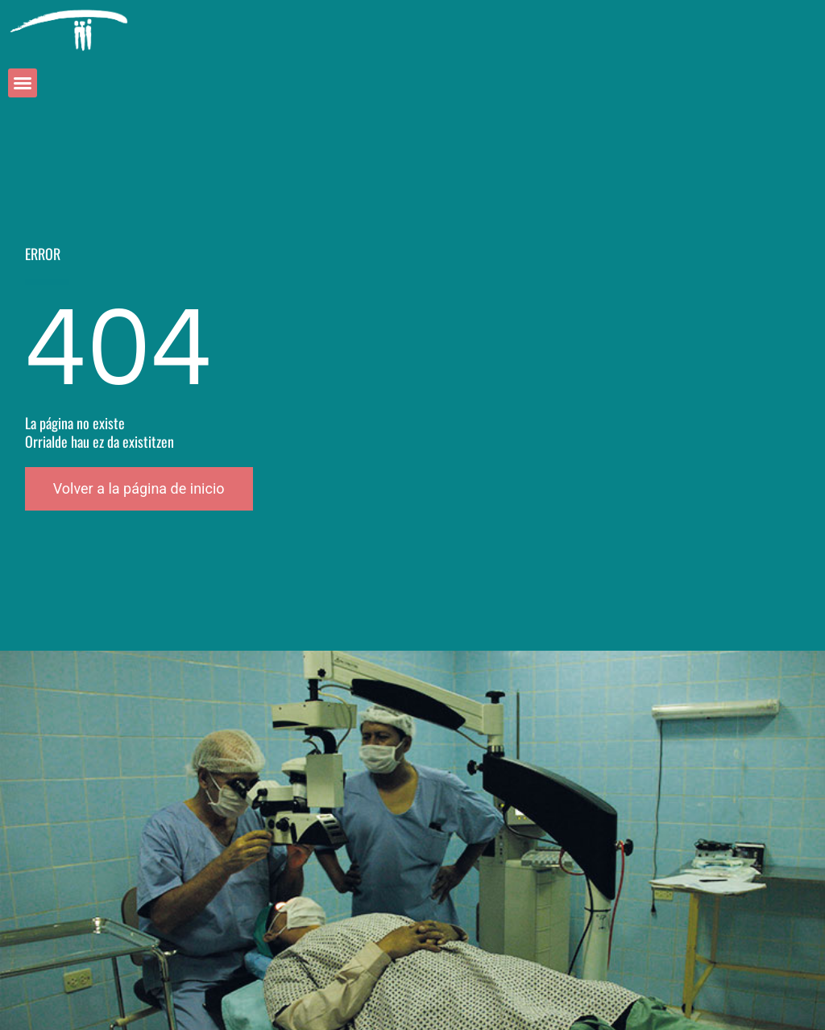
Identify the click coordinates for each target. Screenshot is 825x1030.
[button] (22, 82)
